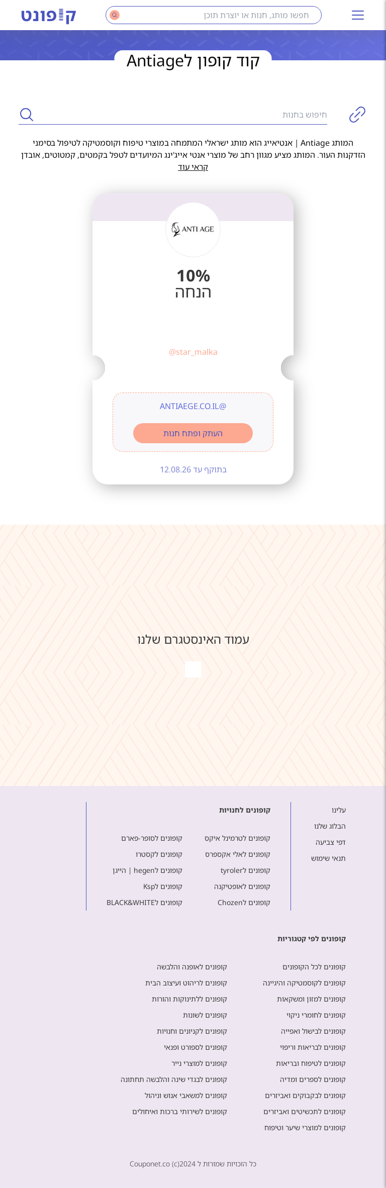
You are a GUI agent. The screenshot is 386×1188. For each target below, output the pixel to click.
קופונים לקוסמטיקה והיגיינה (304, 982)
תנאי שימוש (328, 858)
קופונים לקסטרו (159, 854)
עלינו (339, 810)
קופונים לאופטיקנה (242, 886)
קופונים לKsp (162, 886)
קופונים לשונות (205, 1015)
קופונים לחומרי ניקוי (316, 1015)
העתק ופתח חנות (193, 433)
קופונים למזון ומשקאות (311, 999)
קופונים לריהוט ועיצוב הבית (186, 982)
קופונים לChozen (244, 902)
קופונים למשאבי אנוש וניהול (186, 1095)
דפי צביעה (331, 842)
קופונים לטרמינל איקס (237, 838)
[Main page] (48, 15)
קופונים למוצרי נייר (199, 1063)
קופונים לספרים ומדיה (313, 1079)
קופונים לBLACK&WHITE (144, 902)
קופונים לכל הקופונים (314, 966)
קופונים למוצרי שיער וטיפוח (305, 1127)
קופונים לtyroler (245, 870)
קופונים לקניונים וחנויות (192, 1031)
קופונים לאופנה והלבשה (192, 966)
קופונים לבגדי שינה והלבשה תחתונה (174, 1079)
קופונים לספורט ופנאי (195, 1047)
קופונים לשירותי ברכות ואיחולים (179, 1111)
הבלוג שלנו (330, 826)
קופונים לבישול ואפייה (313, 1031)
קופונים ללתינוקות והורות (189, 999)
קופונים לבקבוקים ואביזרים (305, 1095)
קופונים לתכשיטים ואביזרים (304, 1111)
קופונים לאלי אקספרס (237, 854)
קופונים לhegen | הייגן (147, 870)
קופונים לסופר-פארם (151, 838)
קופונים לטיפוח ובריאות (311, 1063)
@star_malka (193, 351)
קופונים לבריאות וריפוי (313, 1047)
